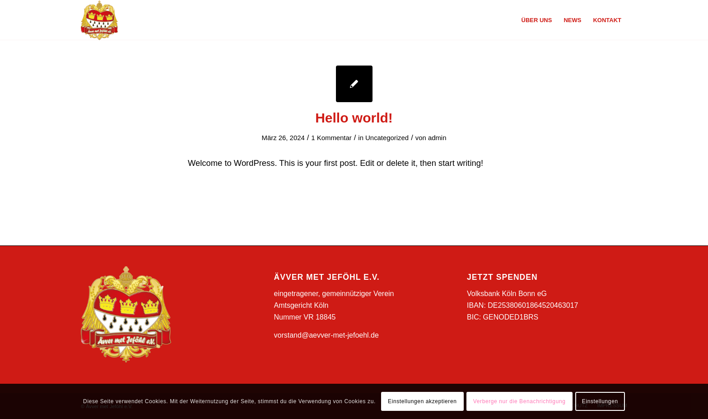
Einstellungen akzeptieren (422, 401)
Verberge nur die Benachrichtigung (519, 401)
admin (437, 137)
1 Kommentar (331, 137)
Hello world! (354, 117)
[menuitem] (537, 20)
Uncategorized (387, 137)
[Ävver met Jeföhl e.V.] (99, 20)
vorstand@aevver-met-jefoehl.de (326, 335)
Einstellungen (600, 401)
